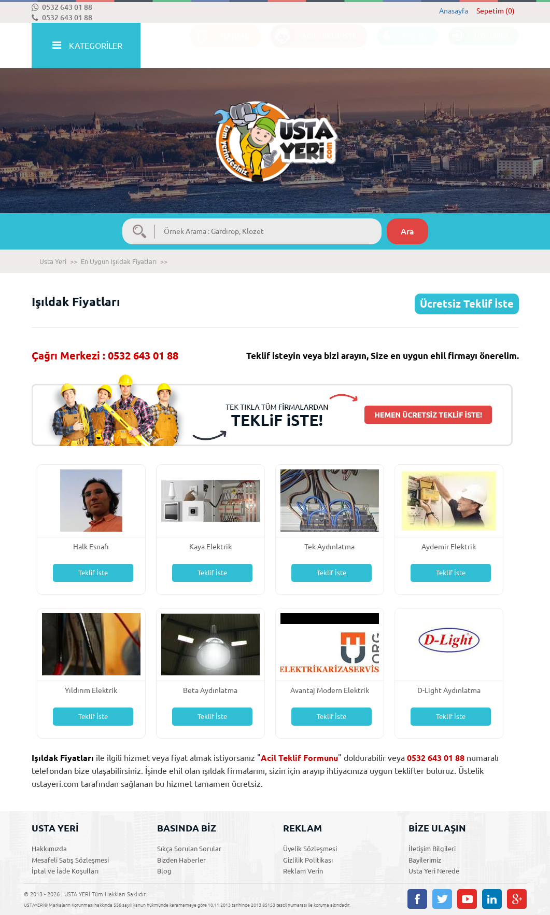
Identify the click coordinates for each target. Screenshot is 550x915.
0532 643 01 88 (62, 7)
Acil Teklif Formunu (299, 757)
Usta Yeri (52, 261)
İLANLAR (220, 46)
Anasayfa (453, 11)
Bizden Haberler (181, 860)
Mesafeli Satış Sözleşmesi (70, 860)
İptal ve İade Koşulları (65, 871)
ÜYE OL (402, 46)
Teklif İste (93, 572)
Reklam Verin (303, 871)
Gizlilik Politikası (308, 860)
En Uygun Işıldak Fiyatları (119, 261)
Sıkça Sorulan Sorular (189, 848)
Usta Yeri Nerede (433, 871)
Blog (164, 871)
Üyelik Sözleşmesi (310, 848)
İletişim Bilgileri (432, 848)
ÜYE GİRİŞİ (478, 46)
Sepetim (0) (495, 11)
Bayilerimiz (424, 860)
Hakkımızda (49, 848)
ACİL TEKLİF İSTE (314, 46)
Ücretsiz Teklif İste (467, 304)
